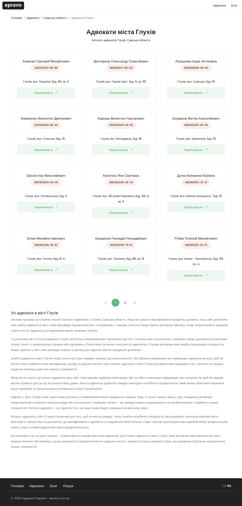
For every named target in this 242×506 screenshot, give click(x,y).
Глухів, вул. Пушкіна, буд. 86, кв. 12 (121, 259)
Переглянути (46, 93)
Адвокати (37, 486)
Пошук (68, 486)
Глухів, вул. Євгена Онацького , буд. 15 (196, 196)
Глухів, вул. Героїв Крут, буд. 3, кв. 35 (121, 82)
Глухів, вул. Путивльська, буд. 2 (46, 196)
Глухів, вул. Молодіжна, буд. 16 (121, 139)
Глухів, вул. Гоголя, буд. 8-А (46, 259)
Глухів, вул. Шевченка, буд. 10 (196, 139)
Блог (53, 486)
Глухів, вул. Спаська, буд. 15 (196, 82)
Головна (17, 486)
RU (229, 486)
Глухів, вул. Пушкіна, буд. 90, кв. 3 (46, 82)
